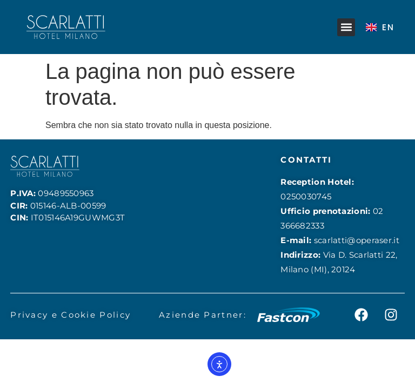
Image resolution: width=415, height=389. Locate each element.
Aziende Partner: (202, 315)
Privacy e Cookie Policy (70, 315)
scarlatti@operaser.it (356, 240)
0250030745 (305, 196)
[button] (346, 27)
